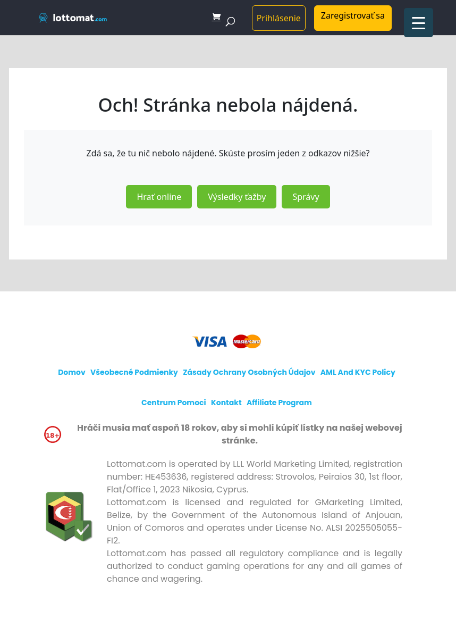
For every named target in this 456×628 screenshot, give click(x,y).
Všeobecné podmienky (134, 372)
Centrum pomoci (173, 402)
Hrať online (159, 197)
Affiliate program (279, 402)
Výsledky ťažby (237, 197)
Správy (305, 197)
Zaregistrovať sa (353, 15)
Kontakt (226, 402)
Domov (72, 372)
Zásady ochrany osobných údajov (249, 372)
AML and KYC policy (357, 372)
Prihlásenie (279, 18)
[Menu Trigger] (418, 22)
